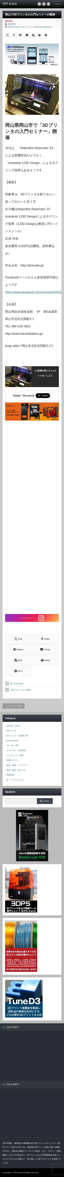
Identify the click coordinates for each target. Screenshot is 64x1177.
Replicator (47, 27)
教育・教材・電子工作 (16, 770)
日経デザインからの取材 (20, 690)
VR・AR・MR (13, 745)
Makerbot (38, 27)
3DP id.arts (18, 1173)
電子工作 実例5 (16, 684)
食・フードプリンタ (15, 780)
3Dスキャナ (12, 731)
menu (57, 4)
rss (39, 4)
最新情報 (12, 24)
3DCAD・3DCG (13, 726)
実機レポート (12, 760)
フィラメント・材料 (15, 755)
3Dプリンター (27, 27)
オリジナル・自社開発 (16, 750)
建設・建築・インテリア (17, 765)
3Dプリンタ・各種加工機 (17, 736)
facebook (48, 4)
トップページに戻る (13, 706)
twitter (44, 4)
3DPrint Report (14, 27)
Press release (12, 741)
